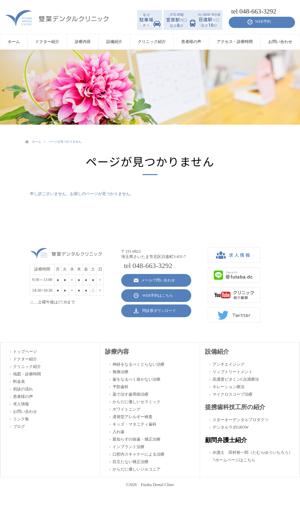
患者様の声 (23, 396)
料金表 (19, 381)
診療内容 (117, 351)
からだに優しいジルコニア (136, 469)
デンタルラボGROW (230, 427)
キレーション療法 (228, 387)
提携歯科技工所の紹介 (235, 407)
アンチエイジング (228, 364)
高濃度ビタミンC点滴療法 (235, 379)
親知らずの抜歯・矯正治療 (136, 439)
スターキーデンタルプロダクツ (240, 420)
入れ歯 (118, 432)
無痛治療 (120, 372)
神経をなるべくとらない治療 (138, 364)
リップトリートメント (232, 372)
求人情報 (21, 404)
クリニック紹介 (27, 366)
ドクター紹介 (25, 359)
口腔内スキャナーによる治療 (138, 454)
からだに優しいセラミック (136, 402)
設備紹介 (217, 351)
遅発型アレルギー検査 (132, 417)
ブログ (19, 426)
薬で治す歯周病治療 (130, 394)
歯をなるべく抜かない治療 (136, 379)
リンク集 (21, 419)
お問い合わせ (25, 411)
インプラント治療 (128, 447)
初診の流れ (23, 389)
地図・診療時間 (27, 374)
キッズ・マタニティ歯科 (134, 424)
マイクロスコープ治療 (232, 394)
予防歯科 (120, 387)
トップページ (25, 351)
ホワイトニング (126, 409)
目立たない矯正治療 (130, 462)
